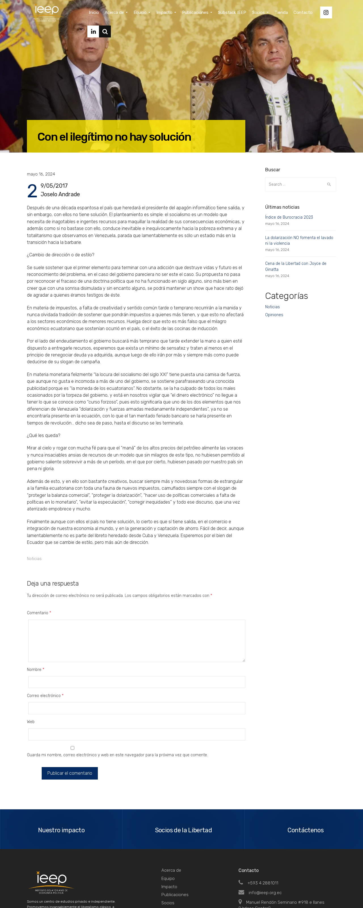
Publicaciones (175, 844)
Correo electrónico (45, 672)
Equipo (168, 828)
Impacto (169, 836)
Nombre (35, 657)
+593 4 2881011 (258, 832)
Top (328, 891)
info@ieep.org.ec (260, 842)
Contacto (170, 869)
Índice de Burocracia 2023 (289, 217)
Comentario (39, 613)
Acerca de (171, 820)
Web (31, 686)
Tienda (168, 860)
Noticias (34, 558)
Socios (167, 852)
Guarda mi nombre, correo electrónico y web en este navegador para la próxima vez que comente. (117, 708)
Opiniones (274, 314)
